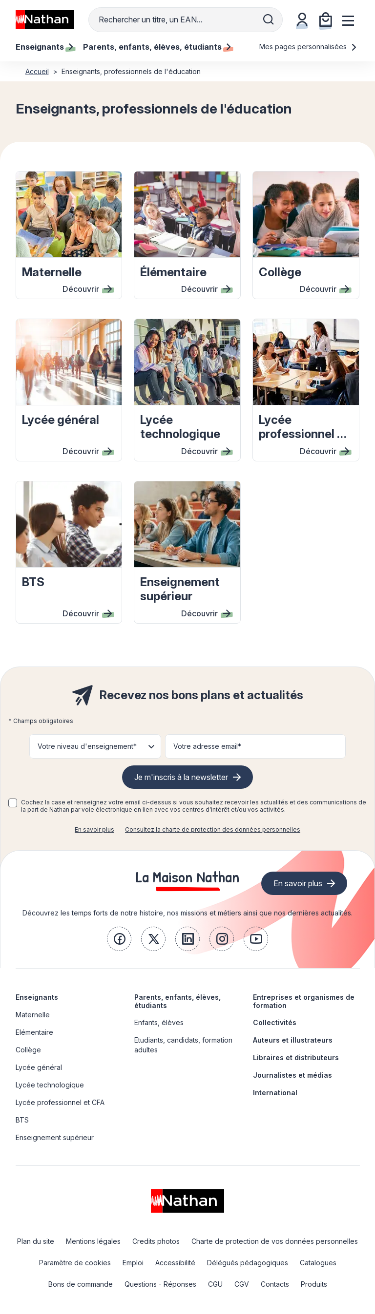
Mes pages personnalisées (308, 46)
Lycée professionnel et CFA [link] (60, 1102)
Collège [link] (28, 1050)
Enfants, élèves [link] (159, 1022)
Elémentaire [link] (34, 1032)
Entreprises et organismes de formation (303, 1001)
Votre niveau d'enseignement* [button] (87, 746)
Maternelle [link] (33, 1014)
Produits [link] (314, 1284)
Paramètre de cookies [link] (75, 1262)
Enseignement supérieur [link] (55, 1137)
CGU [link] (215, 1284)
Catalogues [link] (318, 1262)
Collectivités (274, 1022)
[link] (119, 939)
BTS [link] (22, 1120)
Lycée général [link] (39, 1067)
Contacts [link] (275, 1284)
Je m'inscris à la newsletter (181, 777)
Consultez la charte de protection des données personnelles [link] (212, 829)
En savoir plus (94, 829)
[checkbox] (12, 803)
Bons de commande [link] (80, 1284)
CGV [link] (241, 1284)
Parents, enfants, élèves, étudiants (177, 1001)
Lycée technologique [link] (50, 1085)
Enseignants (37, 997)
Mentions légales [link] (93, 1241)
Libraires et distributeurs (296, 1057)
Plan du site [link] (35, 1241)
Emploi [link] (133, 1262)
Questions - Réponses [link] (160, 1284)
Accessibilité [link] (175, 1262)
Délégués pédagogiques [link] (247, 1262)
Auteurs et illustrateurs (293, 1040)
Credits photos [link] (156, 1241)
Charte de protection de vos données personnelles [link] (274, 1241)
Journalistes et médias (292, 1075)
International (275, 1092)
